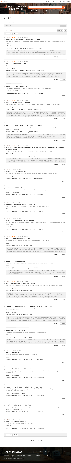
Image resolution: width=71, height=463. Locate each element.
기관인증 (49, 1)
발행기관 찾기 (34, 10)
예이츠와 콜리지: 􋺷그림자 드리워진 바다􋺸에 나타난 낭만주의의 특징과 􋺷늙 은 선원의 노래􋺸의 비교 (29, 151)
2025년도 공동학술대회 (27, 178)
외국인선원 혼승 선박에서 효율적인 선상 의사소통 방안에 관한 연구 (21, 204)
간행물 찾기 (47, 10)
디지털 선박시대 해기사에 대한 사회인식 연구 (16, 421)
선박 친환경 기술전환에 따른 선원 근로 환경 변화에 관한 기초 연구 (21, 369)
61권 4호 (17, 70)
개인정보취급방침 (38, 452)
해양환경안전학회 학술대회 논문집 (13, 93)
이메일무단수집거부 (47, 452)
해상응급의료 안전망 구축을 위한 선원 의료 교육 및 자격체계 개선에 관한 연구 (23, 39)
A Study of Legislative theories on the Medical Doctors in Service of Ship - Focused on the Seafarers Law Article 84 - (34, 285)
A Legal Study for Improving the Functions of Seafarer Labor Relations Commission (26, 332)
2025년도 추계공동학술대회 (27, 93)
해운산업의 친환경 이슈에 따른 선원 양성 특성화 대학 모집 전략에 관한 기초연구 (24, 387)
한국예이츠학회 (32, 156)
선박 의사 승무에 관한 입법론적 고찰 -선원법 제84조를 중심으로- (20, 283)
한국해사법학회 (28, 245)
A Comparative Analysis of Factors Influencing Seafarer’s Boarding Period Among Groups (28, 88)
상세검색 (59, 10)
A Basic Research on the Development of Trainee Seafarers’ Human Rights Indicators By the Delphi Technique (33, 104)
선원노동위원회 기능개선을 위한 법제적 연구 (16, 330)
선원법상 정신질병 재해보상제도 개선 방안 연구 (16, 261)
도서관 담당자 (64, 452)
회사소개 (30, 452)
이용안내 (68, 1)
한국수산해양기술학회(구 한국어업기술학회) (34, 48)
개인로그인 (54, 1)
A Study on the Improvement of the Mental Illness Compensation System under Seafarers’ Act (29, 263)
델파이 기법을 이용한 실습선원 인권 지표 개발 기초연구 (18, 102)
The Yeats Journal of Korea (12, 156)
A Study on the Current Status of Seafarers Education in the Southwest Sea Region (26, 190)
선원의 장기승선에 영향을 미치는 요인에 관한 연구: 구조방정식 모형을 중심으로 (24, 125)
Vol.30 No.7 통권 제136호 (21, 268)
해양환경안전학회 (41, 93)
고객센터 (63, 1)
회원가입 (59, 1)
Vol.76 (21, 156)
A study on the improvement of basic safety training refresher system (23, 65)
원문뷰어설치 (56, 452)
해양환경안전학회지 (10, 109)
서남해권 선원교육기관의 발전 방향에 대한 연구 (16, 171)
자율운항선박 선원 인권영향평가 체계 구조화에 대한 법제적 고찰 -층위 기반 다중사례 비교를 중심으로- (29, 306)
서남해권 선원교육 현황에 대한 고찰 (14, 188)
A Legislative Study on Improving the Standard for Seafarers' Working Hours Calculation (27, 240)
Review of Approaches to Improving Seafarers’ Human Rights (21, 354)
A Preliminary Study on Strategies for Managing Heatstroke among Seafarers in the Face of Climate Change (32, 407)
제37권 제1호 (15, 245)
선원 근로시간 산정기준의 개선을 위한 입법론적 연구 (18, 238)
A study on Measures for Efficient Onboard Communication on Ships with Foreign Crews (27, 206)
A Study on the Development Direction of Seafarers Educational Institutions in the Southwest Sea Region (32, 173)
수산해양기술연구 (10, 48)
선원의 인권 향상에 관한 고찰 (12, 352)
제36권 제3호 (15, 290)
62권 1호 (17, 48)
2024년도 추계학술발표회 (27, 359)
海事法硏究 (8, 245)
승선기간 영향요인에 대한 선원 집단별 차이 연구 (17, 86)
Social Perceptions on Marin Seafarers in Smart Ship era (19, 423)
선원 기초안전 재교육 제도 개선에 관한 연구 (16, 64)
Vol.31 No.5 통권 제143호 (21, 109)
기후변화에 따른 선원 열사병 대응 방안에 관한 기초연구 (18, 405)
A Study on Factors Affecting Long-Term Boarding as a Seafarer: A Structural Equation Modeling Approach (32, 127)
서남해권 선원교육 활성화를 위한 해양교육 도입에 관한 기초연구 (20, 220)
